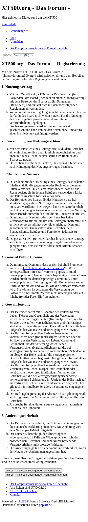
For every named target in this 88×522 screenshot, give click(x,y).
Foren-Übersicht (57, 484)
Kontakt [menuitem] (15, 494)
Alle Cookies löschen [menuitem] (23, 491)
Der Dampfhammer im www (28, 484)
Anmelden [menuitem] (16, 41)
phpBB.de (45, 505)
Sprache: (7, 55)
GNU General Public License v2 (43, 268)
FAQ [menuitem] (13, 38)
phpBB (21, 501)
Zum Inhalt (9, 24)
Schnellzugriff (19, 31)
